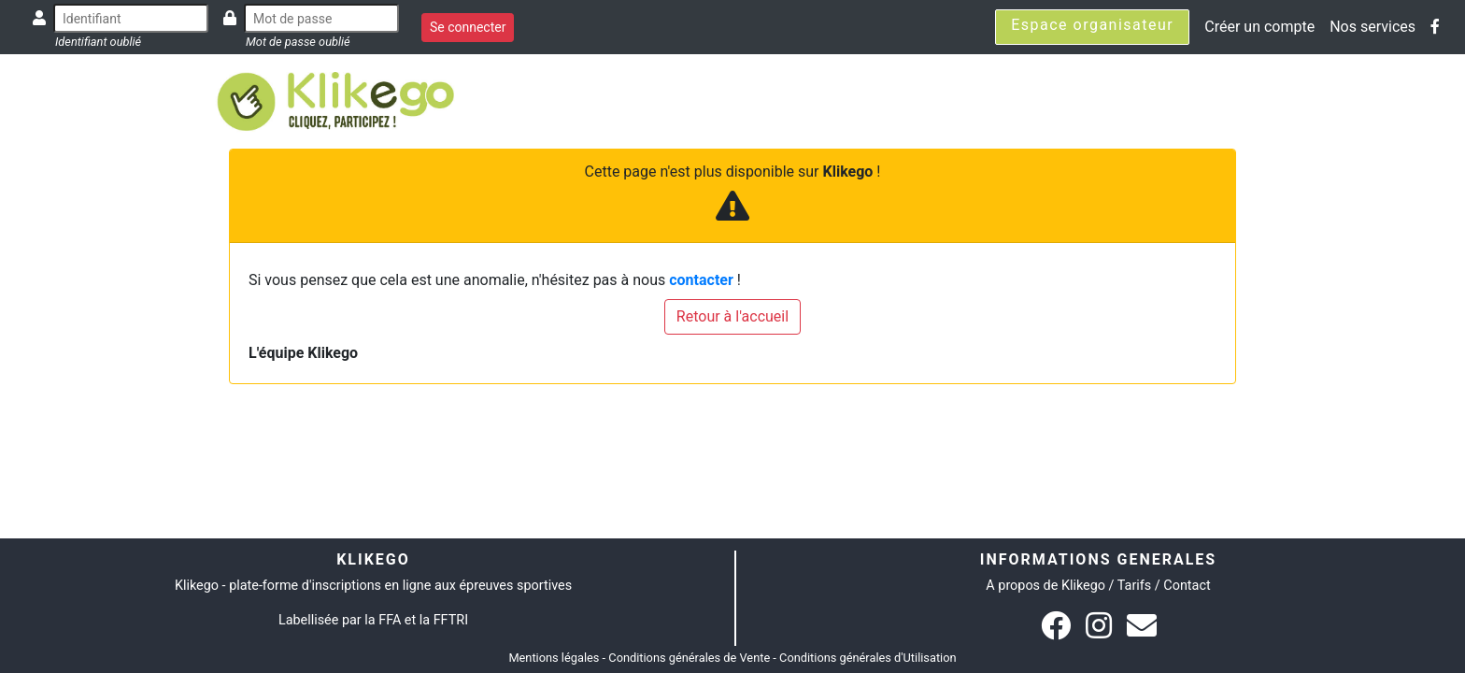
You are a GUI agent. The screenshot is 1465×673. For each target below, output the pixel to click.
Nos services (1372, 27)
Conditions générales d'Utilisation (868, 658)
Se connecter (467, 27)
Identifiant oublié (98, 42)
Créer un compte (1259, 27)
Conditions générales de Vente (689, 658)
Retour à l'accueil (732, 316)
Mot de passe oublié (298, 42)
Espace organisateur (1092, 25)
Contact (1186, 586)
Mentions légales (553, 658)
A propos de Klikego (1045, 586)
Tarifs (1134, 586)
